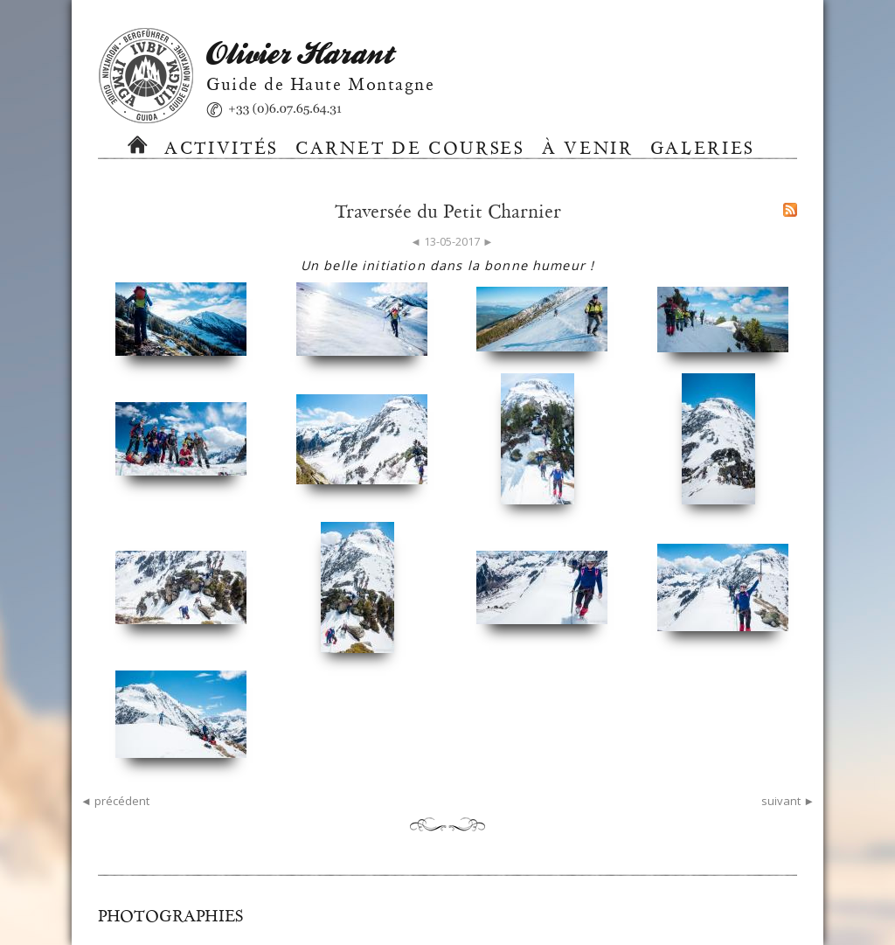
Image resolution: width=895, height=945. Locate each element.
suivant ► (788, 801)
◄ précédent (114, 801)
